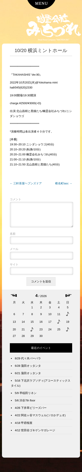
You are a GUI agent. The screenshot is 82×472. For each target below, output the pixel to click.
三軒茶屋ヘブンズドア (26, 183)
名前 (13, 237)
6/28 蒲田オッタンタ (28, 369)
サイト (14, 268)
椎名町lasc (63, 183)
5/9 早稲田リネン (26, 396)
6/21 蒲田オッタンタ (28, 376)
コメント (15, 199)
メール (14, 252)
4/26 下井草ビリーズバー (31, 411)
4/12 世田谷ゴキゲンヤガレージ (35, 433)
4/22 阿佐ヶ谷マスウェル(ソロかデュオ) (40, 418)
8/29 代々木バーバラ (28, 361)
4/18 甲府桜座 (23, 426)
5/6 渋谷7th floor (25, 404)
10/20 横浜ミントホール (41, 50)
